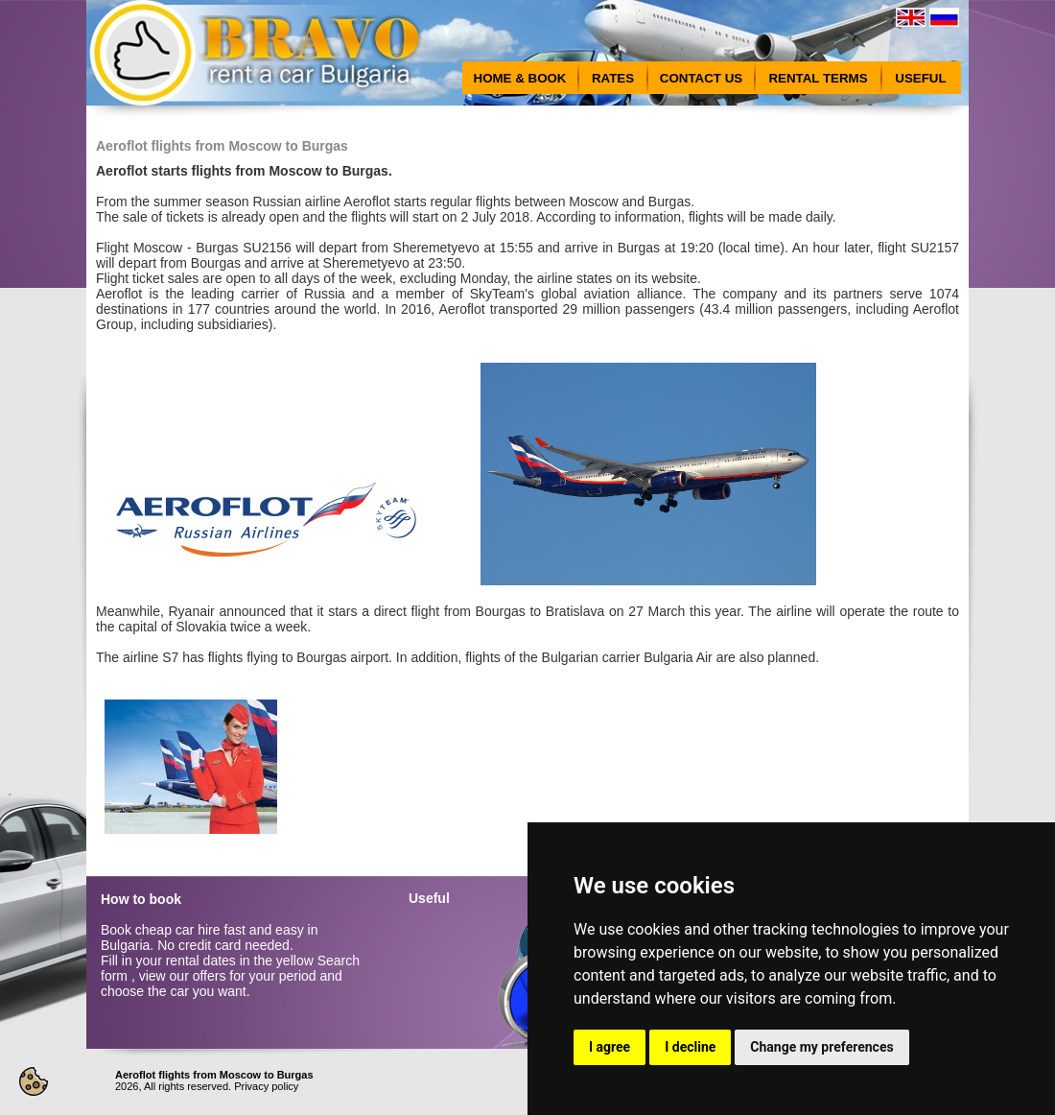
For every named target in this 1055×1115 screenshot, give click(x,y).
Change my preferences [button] (821, 1047)
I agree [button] (609, 1047)
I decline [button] (690, 1047)
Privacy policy (266, 1086)
